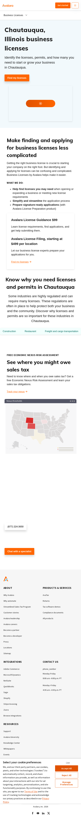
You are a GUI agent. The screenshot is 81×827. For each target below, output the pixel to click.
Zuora (6, 709)
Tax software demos (51, 606)
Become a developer (13, 636)
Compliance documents (53, 612)
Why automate (10, 601)
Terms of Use (30, 791)
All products (48, 618)
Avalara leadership (12, 618)
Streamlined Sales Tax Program (17, 606)
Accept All (66, 768)
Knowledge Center (12, 743)
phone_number (49, 669)
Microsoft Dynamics (12, 674)
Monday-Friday (49, 673)
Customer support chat (16, 560)
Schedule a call (13, 535)
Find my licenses (16, 78)
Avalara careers (10, 624)
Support (7, 731)
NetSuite (7, 680)
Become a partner (11, 630)
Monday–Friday (49, 685)
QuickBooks (9, 686)
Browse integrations (12, 715)
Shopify (7, 698)
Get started (63, 5)
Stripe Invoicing (10, 704)
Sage (6, 692)
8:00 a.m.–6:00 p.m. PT (52, 678)
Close (68, 763)
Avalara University (11, 737)
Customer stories (11, 612)
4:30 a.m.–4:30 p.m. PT (52, 690)
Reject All (66, 775)
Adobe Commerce (11, 669)
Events (7, 754)
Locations (8, 647)
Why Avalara (9, 595)
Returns (46, 601)
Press (6, 641)
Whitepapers (9, 748)
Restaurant (30, 331)
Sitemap (7, 653)
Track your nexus (16, 391)
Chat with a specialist (19, 551)
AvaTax (46, 595)
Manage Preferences (66, 783)
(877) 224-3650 (15, 526)
